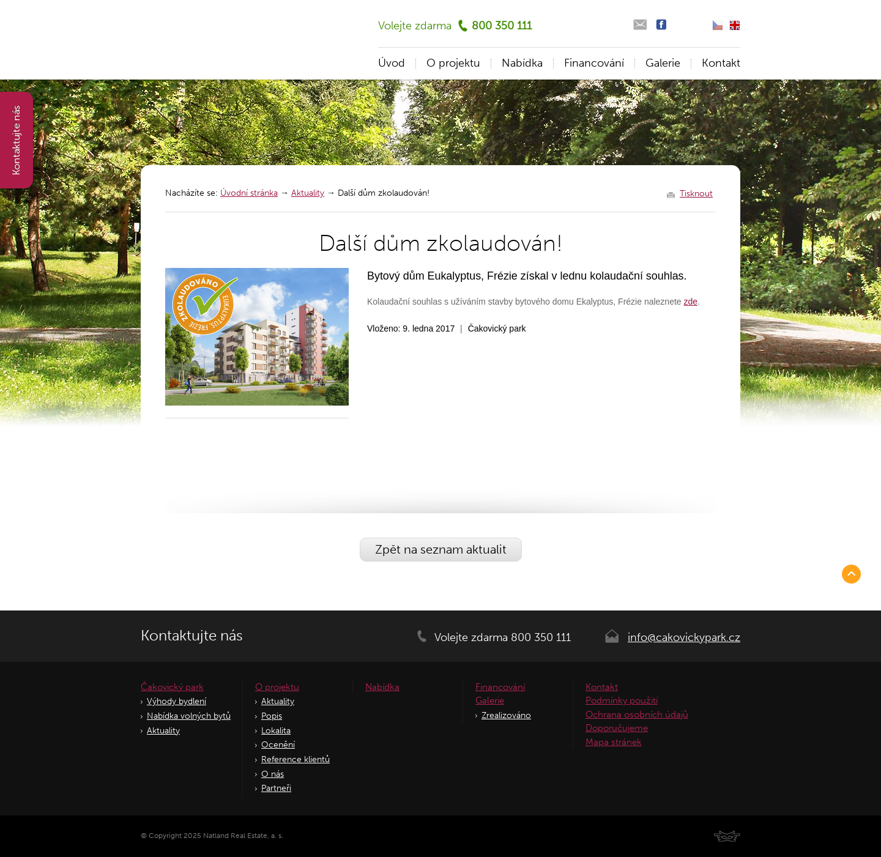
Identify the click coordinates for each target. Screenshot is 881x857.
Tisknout (696, 194)
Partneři (276, 788)
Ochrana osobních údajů (636, 714)
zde (691, 301)
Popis (271, 716)
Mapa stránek (613, 742)
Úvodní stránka (249, 193)
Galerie (662, 63)
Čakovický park (172, 686)
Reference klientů (295, 759)
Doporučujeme (616, 727)
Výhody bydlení (176, 701)
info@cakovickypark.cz (684, 637)
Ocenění (278, 745)
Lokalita (276, 730)
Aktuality (307, 193)
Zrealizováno (506, 715)
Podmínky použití (621, 700)
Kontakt (721, 63)
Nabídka (522, 63)
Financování (594, 63)
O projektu (453, 63)
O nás (272, 774)
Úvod (391, 63)
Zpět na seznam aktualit (441, 549)
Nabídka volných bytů (189, 716)
